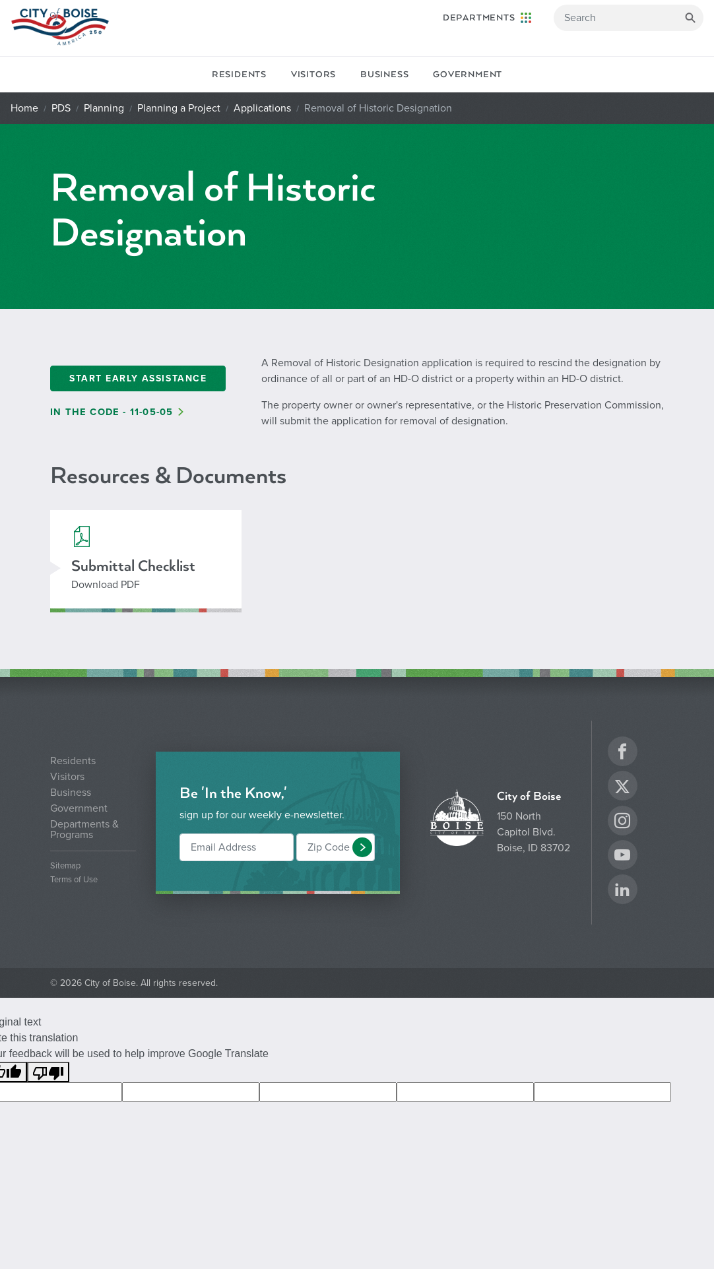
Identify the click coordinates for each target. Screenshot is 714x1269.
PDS (61, 108)
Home (24, 108)
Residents (239, 74)
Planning (104, 108)
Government (467, 74)
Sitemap (65, 866)
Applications (262, 108)
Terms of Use (74, 880)
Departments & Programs (84, 829)
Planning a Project (178, 108)
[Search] (628, 18)
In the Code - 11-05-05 (111, 412)
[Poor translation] (48, 1072)
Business (384, 74)
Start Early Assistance (138, 378)
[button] (362, 847)
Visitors (313, 74)
